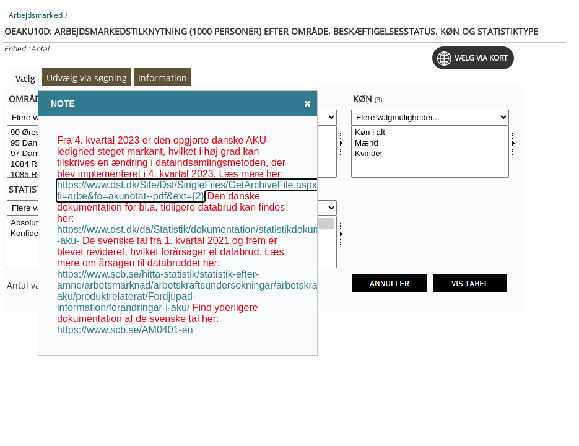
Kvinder (430, 154)
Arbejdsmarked (36, 15)
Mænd (430, 143)
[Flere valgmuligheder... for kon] (430, 117)
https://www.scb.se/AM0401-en (125, 330)
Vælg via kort (481, 58)
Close (306, 103)
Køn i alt (430, 133)
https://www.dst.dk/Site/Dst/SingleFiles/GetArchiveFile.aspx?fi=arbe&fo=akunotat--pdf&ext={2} (190, 190)
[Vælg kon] (430, 151)
